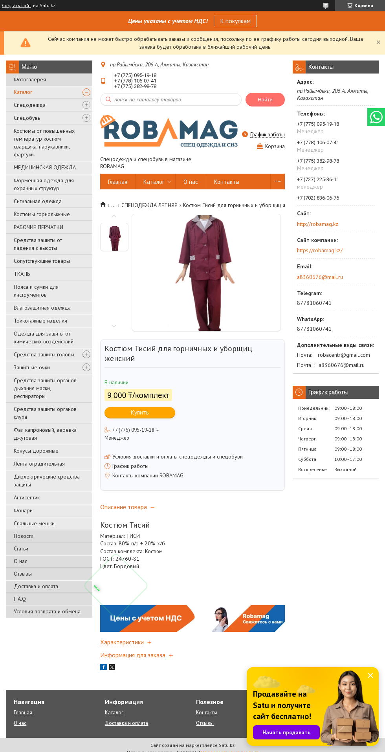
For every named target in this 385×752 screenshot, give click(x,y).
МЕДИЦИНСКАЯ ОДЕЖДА (45, 167)
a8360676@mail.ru (320, 277)
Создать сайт (16, 5)
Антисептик (27, 497)
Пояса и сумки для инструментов (36, 290)
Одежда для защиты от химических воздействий (43, 337)
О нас (20, 561)
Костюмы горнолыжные (42, 214)
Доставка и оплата (36, 586)
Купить (140, 412)
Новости (23, 535)
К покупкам (235, 21)
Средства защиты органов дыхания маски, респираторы (45, 388)
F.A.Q (20, 598)
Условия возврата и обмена (47, 611)
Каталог (23, 91)
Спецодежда (30, 104)
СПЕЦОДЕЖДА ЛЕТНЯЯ (149, 205)
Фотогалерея (30, 79)
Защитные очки (32, 367)
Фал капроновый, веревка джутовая (45, 433)
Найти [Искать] (265, 100)
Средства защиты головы (44, 354)
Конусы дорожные (36, 450)
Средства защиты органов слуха (45, 412)
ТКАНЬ (22, 273)
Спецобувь (27, 117)
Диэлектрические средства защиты (47, 480)
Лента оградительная (39, 463)
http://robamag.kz (317, 223)
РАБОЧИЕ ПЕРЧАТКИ (38, 227)
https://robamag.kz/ (320, 250)
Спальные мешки (34, 523)
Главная (117, 182)
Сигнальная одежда (38, 201)
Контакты (226, 182)
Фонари (23, 510)
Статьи (21, 548)
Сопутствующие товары (42, 260)
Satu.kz (227, 745)
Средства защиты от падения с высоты (38, 244)
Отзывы (23, 573)
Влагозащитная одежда (42, 307)
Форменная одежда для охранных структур (44, 184)
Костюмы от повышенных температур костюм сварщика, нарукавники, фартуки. (44, 142)
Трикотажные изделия (40, 320)
